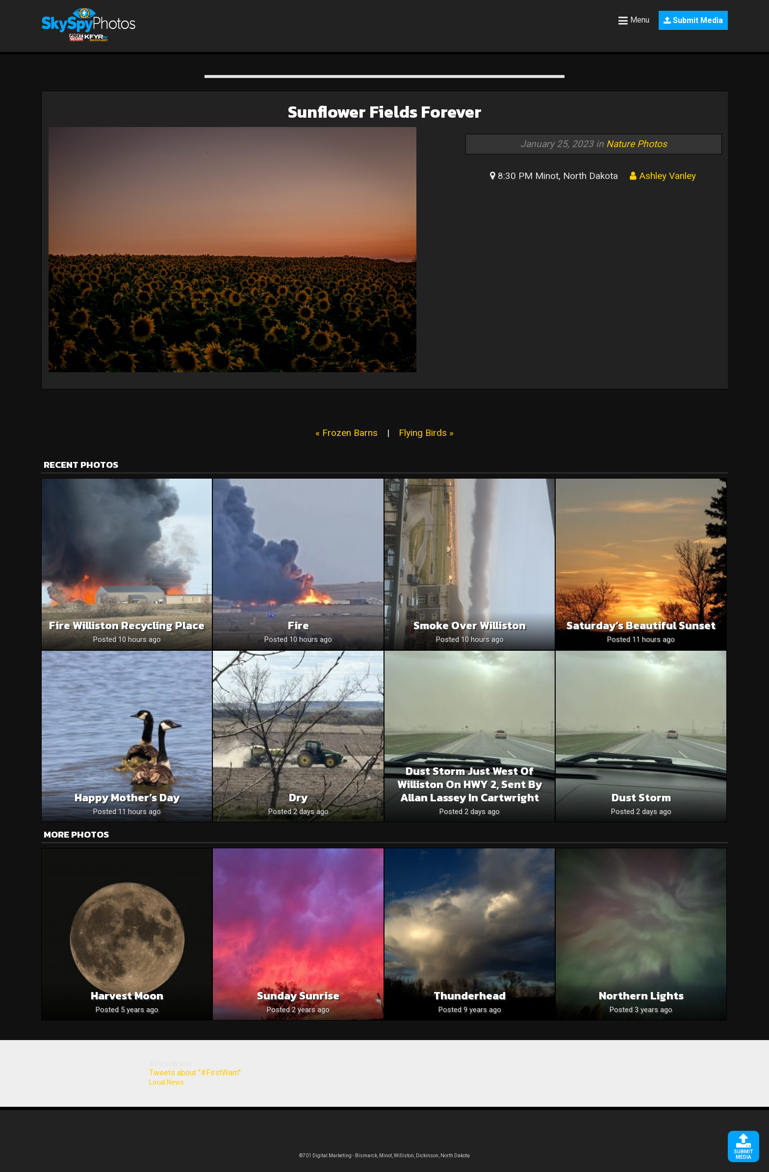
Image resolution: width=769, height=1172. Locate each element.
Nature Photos (636, 144)
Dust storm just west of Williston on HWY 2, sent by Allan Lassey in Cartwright (469, 784)
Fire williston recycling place (127, 625)
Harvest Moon (127, 995)
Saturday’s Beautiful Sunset (641, 625)
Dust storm (641, 797)
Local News (166, 1082)
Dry (298, 797)
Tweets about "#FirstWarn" (195, 1072)
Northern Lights (641, 995)
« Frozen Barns (346, 432)
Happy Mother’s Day (127, 797)
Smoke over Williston (469, 625)
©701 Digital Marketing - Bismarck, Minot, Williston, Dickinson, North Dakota (384, 1155)
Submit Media (693, 20)
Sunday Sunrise (298, 995)
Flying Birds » (426, 432)
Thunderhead (470, 995)
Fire (298, 625)
